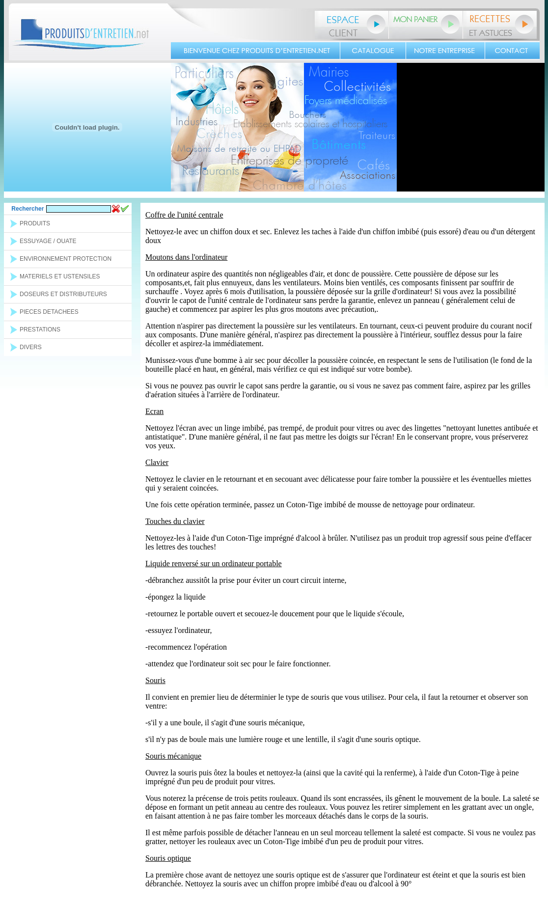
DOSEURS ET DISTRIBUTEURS (63, 294)
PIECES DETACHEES (49, 311)
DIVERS (31, 347)
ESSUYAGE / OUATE (48, 241)
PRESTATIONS (40, 329)
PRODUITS (35, 223)
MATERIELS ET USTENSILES (60, 276)
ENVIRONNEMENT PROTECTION (65, 258)
